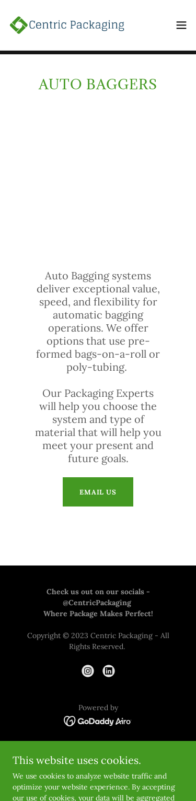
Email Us (98, 492)
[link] (66, 25)
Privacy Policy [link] (98, 763)
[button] (181, 25)
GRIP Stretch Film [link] (98, 750)
